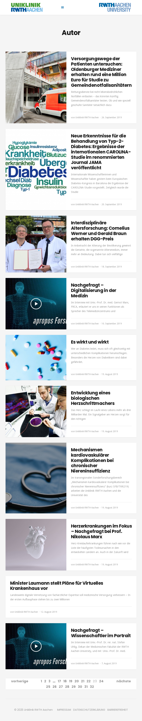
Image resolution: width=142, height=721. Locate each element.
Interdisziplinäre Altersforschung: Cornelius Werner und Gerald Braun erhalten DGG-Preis (100, 231)
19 (70, 681)
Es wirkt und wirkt (90, 342)
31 (86, 686)
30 (80, 686)
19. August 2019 (110, 374)
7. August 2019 (109, 663)
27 (61, 686)
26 (55, 686)
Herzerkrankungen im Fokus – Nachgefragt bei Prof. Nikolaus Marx (101, 531)
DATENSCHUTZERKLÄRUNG (89, 710)
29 (74, 686)
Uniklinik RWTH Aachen (87, 117)
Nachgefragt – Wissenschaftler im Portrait (101, 633)
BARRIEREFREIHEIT (117, 710)
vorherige (19, 681)
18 (65, 681)
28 (67, 686)
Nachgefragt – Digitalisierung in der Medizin (93, 290)
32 (92, 686)
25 (48, 686)
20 (77, 681)
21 (82, 681)
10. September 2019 (112, 323)
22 (89, 681)
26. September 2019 (112, 117)
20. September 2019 (112, 204)
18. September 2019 (112, 266)
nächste (123, 681)
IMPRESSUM (64, 710)
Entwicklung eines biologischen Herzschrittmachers (92, 398)
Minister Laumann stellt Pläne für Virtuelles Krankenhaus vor (56, 586)
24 (101, 681)
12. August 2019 (49, 612)
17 (59, 681)
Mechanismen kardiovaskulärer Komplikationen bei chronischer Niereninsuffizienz (92, 460)
